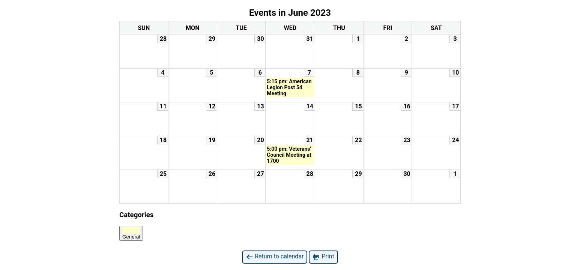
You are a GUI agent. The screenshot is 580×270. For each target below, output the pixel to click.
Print (323, 257)
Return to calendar (275, 257)
